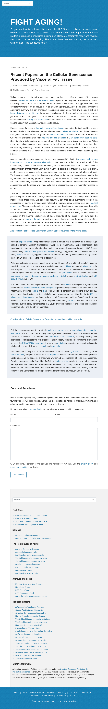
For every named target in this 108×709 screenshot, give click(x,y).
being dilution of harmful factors (24, 113)
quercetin (55, 346)
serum (70, 300)
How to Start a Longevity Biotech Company (33, 538)
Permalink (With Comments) (25, 86)
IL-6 (44, 291)
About (73, 696)
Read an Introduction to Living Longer (31, 515)
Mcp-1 (35, 291)
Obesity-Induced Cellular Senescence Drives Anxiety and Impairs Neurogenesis (46, 319)
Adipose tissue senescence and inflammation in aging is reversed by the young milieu (48, 231)
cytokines (67, 266)
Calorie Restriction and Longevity (29, 610)
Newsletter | (88, 693)
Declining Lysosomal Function (28, 564)
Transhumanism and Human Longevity (31, 649)
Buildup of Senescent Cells (26, 573)
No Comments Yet (21, 90)
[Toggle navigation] (102, 3)
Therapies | (75, 693)
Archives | (36, 696)
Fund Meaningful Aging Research (29, 524)
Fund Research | (38, 693)
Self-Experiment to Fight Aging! (28, 634)
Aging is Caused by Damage (27, 549)
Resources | (63, 696)
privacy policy (87, 464)
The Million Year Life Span (26, 658)
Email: (57, 415)
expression (15, 276)
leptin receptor (61, 361)
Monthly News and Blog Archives (29, 584)
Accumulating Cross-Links (26, 552)
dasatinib (43, 346)
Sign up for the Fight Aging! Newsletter (31, 521)
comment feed (34, 409)
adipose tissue (25, 242)
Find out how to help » (36, 43)
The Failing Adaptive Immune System (31, 558)
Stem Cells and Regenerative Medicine (31, 640)
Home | (18, 693)
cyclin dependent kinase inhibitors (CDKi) (45, 276)
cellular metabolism (70, 131)
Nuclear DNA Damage (24, 570)
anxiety (30, 120)
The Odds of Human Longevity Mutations (32, 619)
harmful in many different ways (50, 128)
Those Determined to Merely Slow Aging (32, 643)
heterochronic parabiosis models (39, 251)
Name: (13, 415)
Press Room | (49, 696)
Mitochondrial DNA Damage (27, 567)
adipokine (87, 266)
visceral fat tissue (26, 100)
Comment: (15, 426)
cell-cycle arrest (55, 330)
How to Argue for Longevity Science (30, 616)
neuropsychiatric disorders (62, 336)
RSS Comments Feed (24, 593)
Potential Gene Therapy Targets (28, 628)
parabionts (67, 273)
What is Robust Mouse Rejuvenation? (31, 652)
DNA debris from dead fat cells (83, 138)
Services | (52, 693)
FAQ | (25, 693)
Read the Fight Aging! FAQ (26, 518)
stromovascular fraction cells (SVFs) (40, 288)
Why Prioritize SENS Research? (28, 655)
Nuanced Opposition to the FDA (28, 625)
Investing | (63, 693)
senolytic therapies (33, 219)
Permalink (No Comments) (55, 86)
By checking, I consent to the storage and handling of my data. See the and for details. (54, 465)
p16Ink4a (61, 343)
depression (43, 120)
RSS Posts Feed (22, 590)
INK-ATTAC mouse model (34, 343)
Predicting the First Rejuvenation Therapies (33, 631)
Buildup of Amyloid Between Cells (29, 555)
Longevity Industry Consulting (27, 535)
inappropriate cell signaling (54, 138)
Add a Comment (42, 90)
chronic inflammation (59, 135)
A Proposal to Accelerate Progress (29, 607)
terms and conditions (19, 467)
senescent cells (46, 100)
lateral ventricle (17, 355)
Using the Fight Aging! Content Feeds (31, 596)
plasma (20, 255)
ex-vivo (66, 284)
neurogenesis (53, 355)
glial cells (75, 351)
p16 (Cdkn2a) (81, 276)
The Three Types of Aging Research (30, 646)
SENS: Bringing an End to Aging (28, 637)
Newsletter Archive (23, 587)
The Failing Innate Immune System (30, 561)
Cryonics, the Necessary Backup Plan (31, 613)
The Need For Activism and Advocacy (31, 622)
